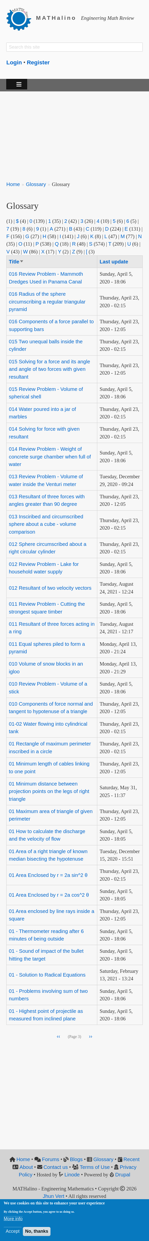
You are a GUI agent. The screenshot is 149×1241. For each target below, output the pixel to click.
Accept (13, 1231)
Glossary (36, 184)
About (26, 1167)
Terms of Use (95, 1167)
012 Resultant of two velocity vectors (50, 588)
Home (13, 184)
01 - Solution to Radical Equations (47, 975)
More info (13, 1218)
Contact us (55, 1167)
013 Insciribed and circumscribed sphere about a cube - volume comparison (46, 524)
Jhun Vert (53, 1196)
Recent (131, 1159)
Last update (114, 261)
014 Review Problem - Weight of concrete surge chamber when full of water (50, 456)
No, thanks (36, 1231)
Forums (50, 1159)
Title (16, 261)
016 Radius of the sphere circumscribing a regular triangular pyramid (47, 301)
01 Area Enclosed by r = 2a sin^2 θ (48, 875)
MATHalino (56, 18)
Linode (72, 1174)
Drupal (122, 1174)
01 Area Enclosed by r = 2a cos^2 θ (49, 895)
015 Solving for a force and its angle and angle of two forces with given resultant (49, 369)
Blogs (76, 1159)
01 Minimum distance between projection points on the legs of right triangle (49, 791)
